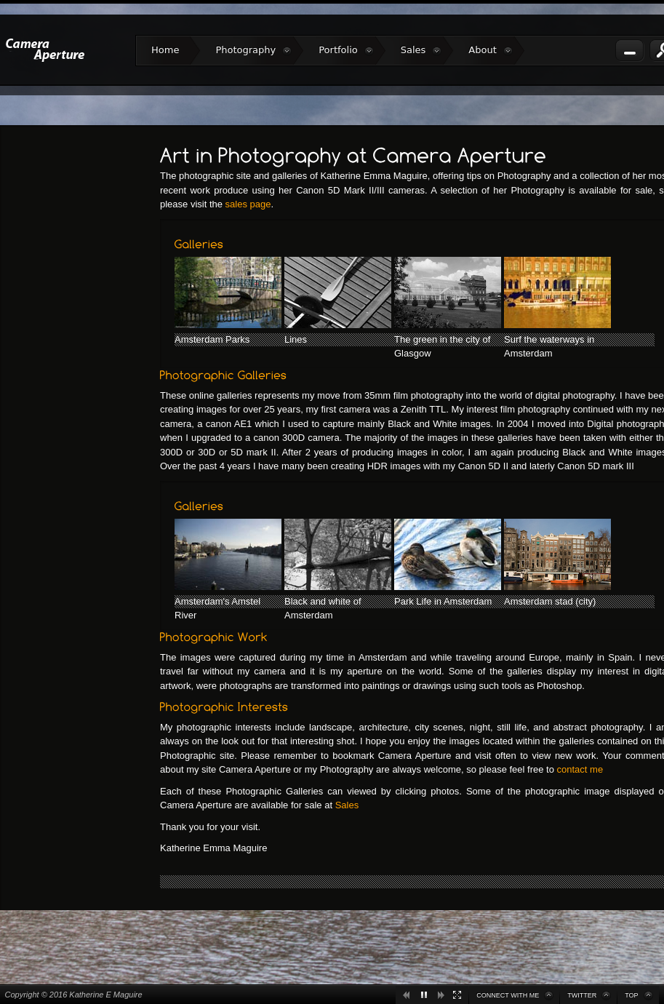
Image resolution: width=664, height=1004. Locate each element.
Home (165, 49)
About (490, 50)
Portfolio (346, 50)
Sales (421, 50)
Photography (253, 50)
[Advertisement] (80, 358)
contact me (580, 769)
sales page (248, 204)
